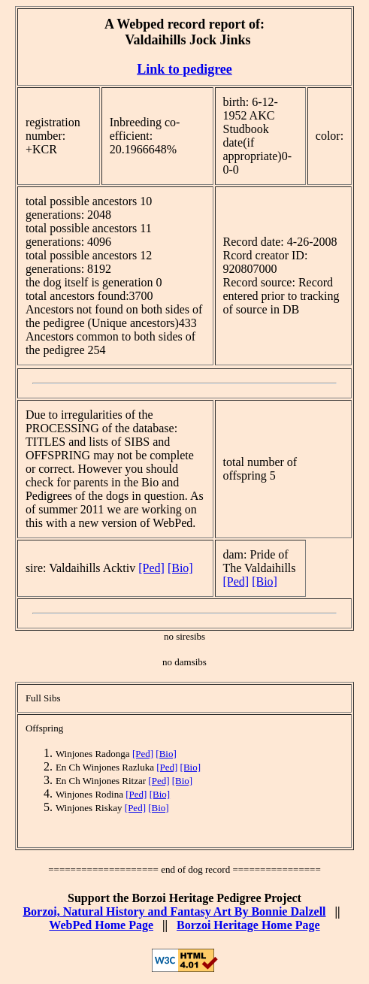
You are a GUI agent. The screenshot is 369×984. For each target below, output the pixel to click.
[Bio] (180, 568)
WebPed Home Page (101, 925)
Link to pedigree (184, 69)
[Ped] (151, 568)
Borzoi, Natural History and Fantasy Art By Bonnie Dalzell (174, 911)
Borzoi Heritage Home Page (248, 925)
